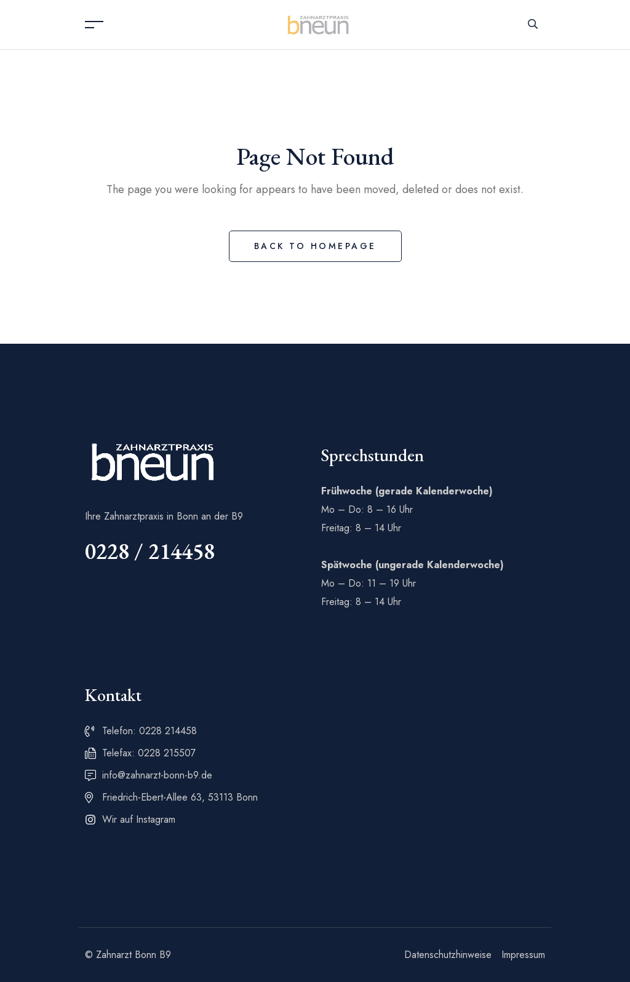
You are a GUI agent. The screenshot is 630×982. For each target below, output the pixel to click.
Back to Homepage (315, 246)
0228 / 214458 (150, 551)
